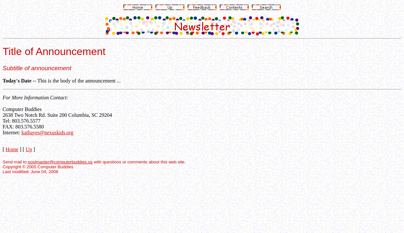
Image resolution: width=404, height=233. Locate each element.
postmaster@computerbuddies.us (60, 162)
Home (12, 149)
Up (29, 149)
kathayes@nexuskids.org (47, 132)
